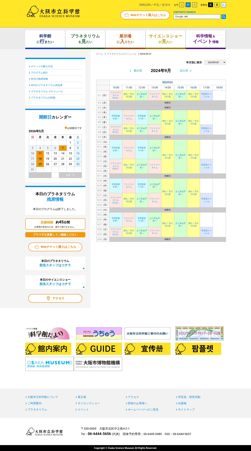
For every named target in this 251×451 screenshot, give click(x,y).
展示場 (82, 397)
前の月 (138, 70)
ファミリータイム (154, 95)
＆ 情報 (206, 39)
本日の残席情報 (39, 78)
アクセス (58, 298)
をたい (85, 39)
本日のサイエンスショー (55, 282)
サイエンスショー (89, 403)
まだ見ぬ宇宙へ (142, 95)
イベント (83, 409)
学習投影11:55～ (142, 117)
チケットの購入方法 (42, 66)
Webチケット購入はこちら (148, 15)
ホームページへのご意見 (143, 409)
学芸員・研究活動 (189, 397)
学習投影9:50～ (116, 117)
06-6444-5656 (99, 434)
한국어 (166, 4)
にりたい (125, 39)
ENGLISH (145, 4)
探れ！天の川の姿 (129, 95)
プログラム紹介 (39, 72)
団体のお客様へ (137, 403)
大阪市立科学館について (43, 397)
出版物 (182, 403)
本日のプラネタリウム (55, 263)
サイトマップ (186, 409)
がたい (165, 39)
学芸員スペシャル (206, 95)
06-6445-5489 (153, 434)
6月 (68, 175)
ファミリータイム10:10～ (116, 95)
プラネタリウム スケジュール (47, 91)
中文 (156, 4)
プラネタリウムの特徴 (43, 97)
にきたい (45, 39)
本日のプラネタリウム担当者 (47, 85)
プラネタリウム (37, 409)
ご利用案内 (34, 403)
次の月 (184, 70)
